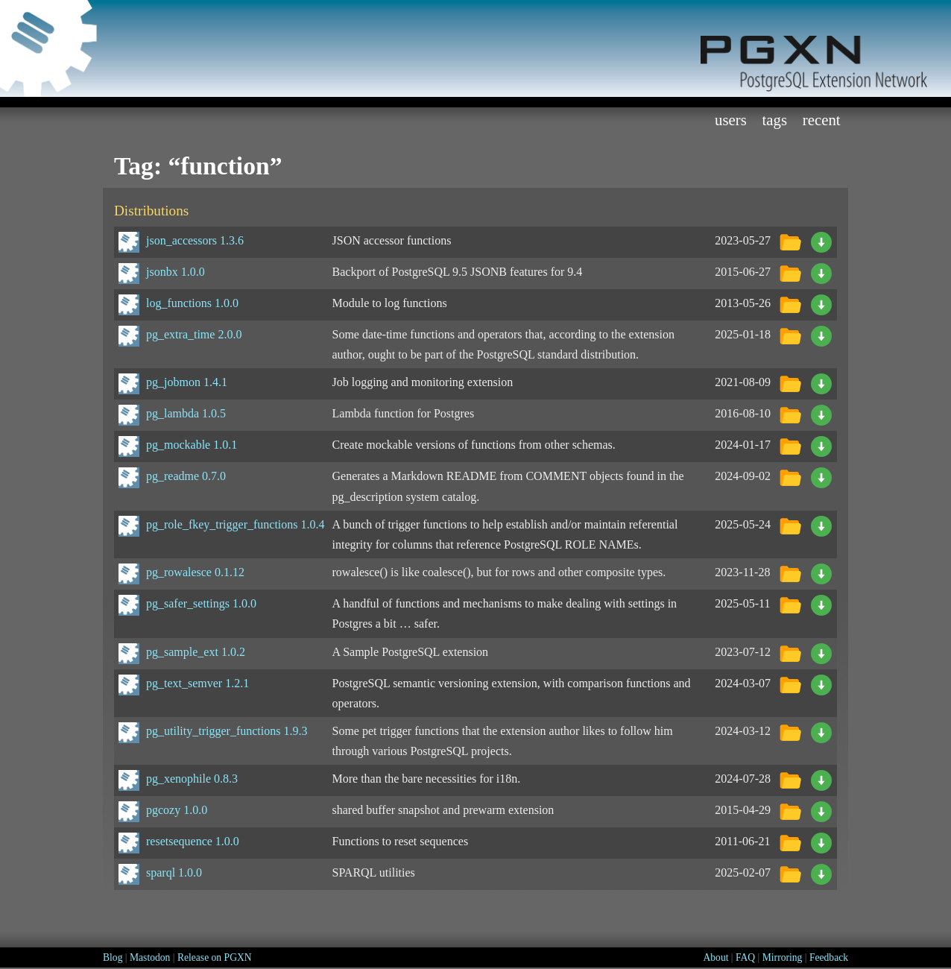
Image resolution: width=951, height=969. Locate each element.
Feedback (828, 957)
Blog (112, 957)
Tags (775, 119)
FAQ (745, 957)
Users (731, 119)
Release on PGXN (214, 957)
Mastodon (150, 957)
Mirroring (782, 957)
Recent (822, 119)
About (715, 957)
